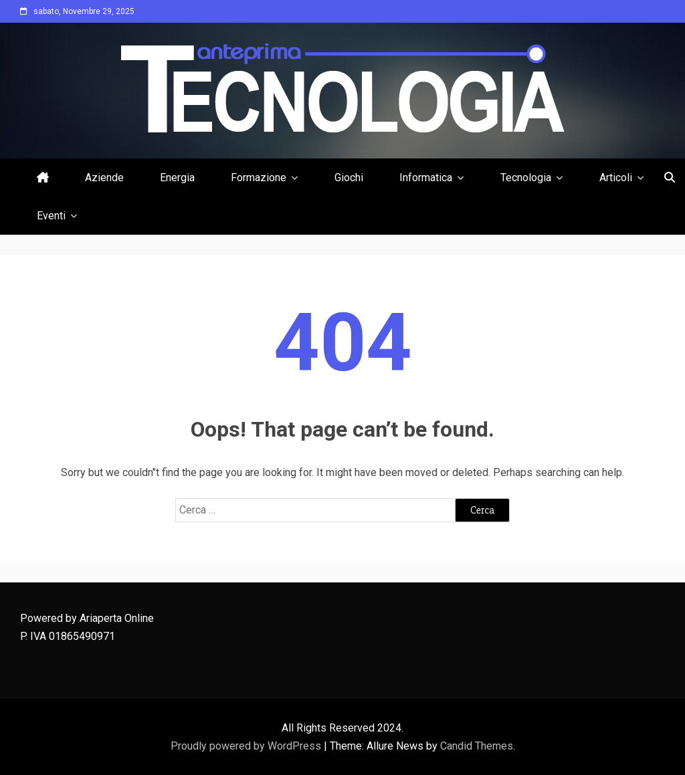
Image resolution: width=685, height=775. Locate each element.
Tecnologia (525, 177)
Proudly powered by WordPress (247, 746)
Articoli (615, 177)
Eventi (51, 215)
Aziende (104, 177)
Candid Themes (476, 746)
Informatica (425, 177)
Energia (177, 177)
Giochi (348, 177)
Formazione (258, 177)
